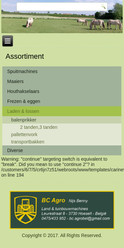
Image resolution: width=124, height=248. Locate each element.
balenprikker (23, 120)
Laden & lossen (23, 111)
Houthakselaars (23, 91)
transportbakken (27, 141)
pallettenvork (24, 134)
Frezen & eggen (23, 101)
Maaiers (15, 81)
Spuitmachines (22, 71)
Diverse (15, 150)
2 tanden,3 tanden (39, 127)
